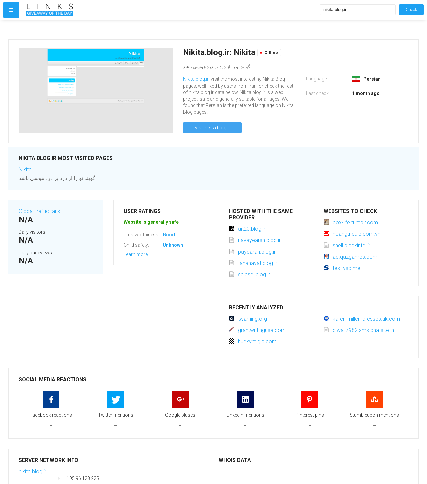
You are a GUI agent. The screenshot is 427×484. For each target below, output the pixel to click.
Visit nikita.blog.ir (212, 127)
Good (169, 234)
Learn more (136, 254)
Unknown (173, 245)
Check (411, 9)
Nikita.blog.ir (196, 79)
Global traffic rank (39, 211)
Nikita (25, 169)
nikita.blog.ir (32, 471)
